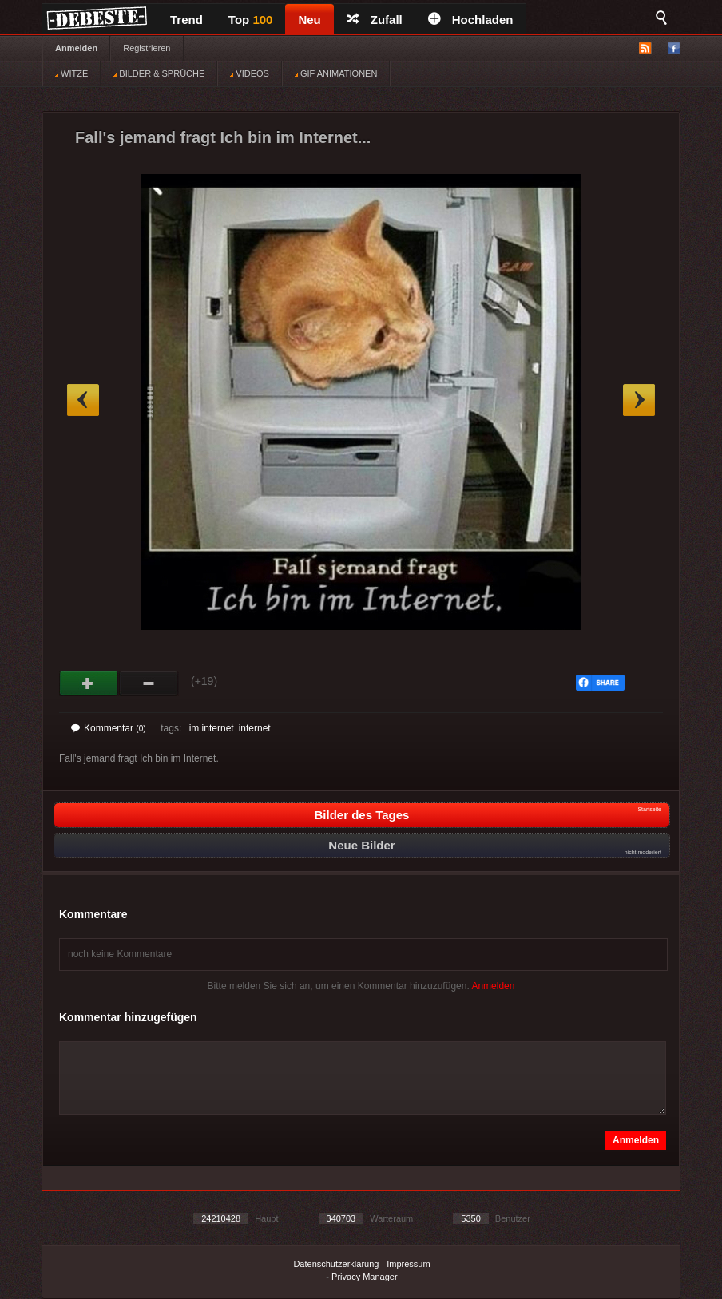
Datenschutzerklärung (336, 1264)
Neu (309, 19)
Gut (89, 683)
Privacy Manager (364, 1276)
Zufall (375, 19)
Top (250, 19)
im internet (211, 728)
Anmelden (76, 48)
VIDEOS (249, 73)
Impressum (408, 1264)
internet (255, 728)
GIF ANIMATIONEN (336, 73)
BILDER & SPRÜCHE (158, 73)
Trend (186, 19)
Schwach (149, 683)
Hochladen (471, 19)
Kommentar (108, 728)
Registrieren (146, 48)
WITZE (71, 73)
